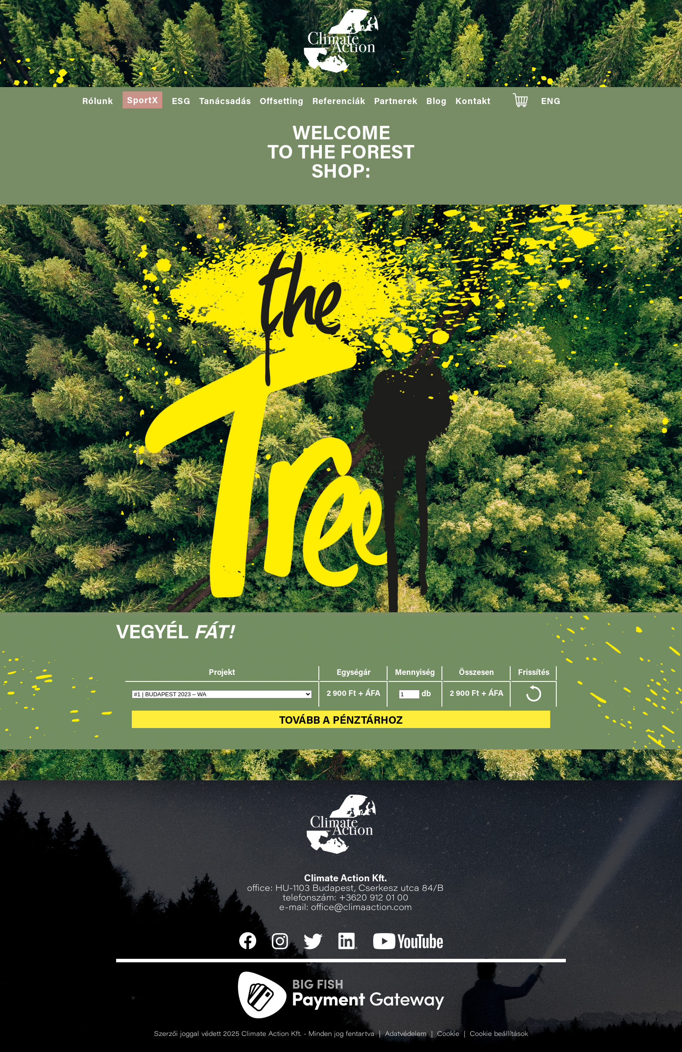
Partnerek (396, 102)
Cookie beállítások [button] (499, 1034)
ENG (551, 102)
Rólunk (97, 102)
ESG (181, 102)
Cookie (448, 1034)
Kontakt (473, 102)
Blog (436, 102)
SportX (142, 101)
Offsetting (282, 102)
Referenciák (338, 102)
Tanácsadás (225, 102)
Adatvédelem (406, 1034)
